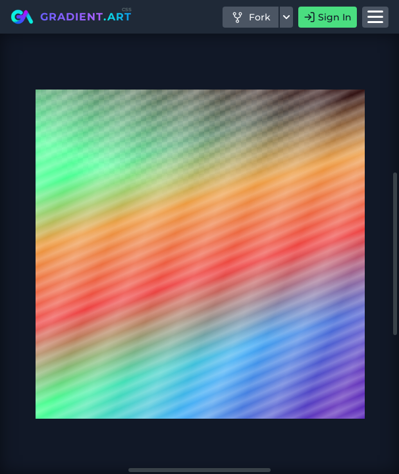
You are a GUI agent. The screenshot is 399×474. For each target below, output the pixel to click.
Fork (250, 17)
